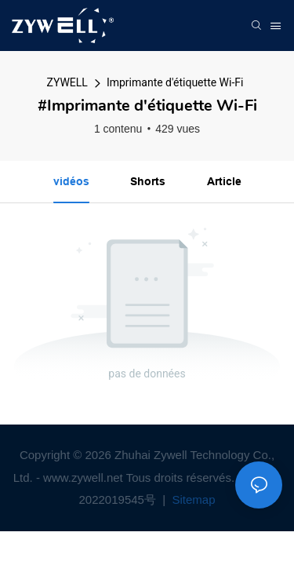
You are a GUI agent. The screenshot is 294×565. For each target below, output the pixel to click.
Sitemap (192, 499)
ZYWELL (67, 82)
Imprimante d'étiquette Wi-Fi (175, 82)
